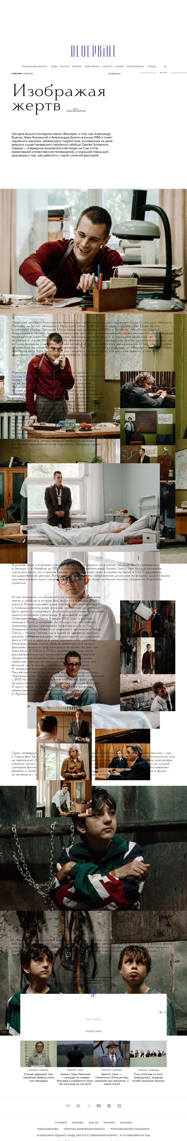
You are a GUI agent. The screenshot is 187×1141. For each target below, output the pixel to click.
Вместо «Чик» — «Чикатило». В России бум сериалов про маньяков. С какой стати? (112, 1079)
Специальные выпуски (34, 67)
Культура (17, 74)
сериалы (28, 74)
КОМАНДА (154, 1070)
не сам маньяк (71, 426)
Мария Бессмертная (76, 111)
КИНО (81, 1070)
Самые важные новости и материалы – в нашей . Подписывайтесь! (94, 980)
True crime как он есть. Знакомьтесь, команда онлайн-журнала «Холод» (148, 1077)
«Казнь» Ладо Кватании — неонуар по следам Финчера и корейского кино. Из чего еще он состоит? (75, 1079)
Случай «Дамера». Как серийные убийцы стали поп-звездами (38, 1077)
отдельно (117, 347)
